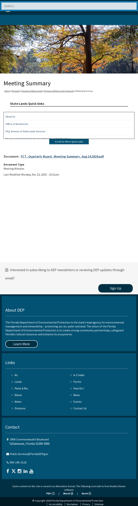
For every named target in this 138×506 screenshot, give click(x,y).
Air (15, 375)
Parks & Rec (20, 388)
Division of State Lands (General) (59, 91)
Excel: (86, 493)
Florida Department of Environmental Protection (77, 500)
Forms (75, 381)
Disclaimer (72, 504)
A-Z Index (77, 375)
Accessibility (56, 504)
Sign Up (115, 288)
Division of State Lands (32, 91)
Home (7, 91)
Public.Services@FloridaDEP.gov (29, 454)
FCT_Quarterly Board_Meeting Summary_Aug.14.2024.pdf (62, 156)
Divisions (16, 91)
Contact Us (78, 408)
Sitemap (99, 504)
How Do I (77, 388)
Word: (68, 493)
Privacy (86, 504)
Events (76, 401)
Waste (17, 395)
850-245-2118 (18, 462)
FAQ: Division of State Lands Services (25, 131)
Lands (17, 381)
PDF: (50, 493)
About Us (10, 116)
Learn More (21, 344)
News (75, 395)
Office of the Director (17, 124)
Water (17, 401)
